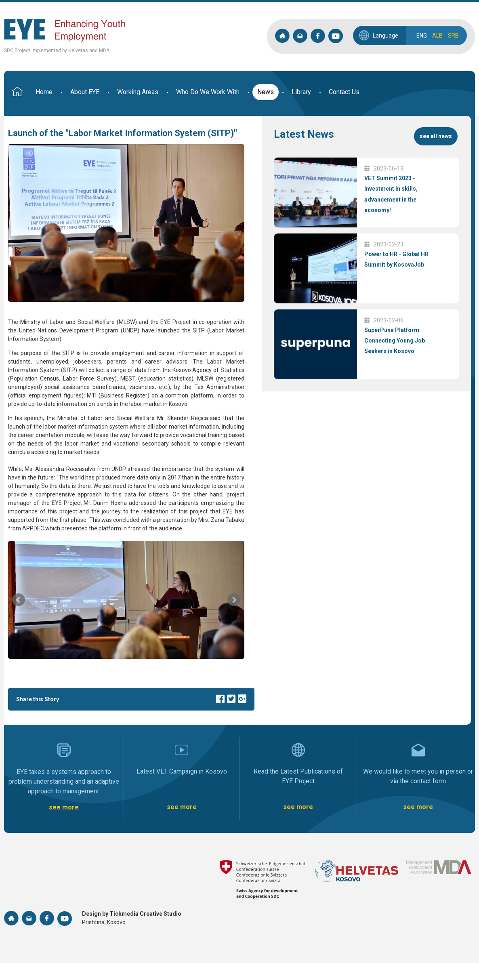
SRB (453, 35)
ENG (421, 35)
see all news (436, 136)
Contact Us (344, 92)
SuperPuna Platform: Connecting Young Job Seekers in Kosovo (394, 341)
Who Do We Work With (208, 92)
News (265, 92)
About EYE (84, 92)
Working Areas (137, 92)
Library (301, 92)
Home (44, 92)
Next (233, 599)
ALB (437, 35)
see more (64, 807)
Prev (18, 599)
